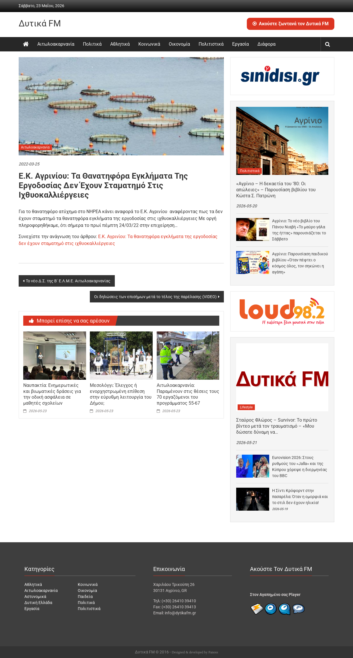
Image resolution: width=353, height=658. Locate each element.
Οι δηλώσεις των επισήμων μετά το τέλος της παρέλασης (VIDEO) (155, 296)
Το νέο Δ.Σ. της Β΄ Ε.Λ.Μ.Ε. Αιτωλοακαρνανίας (68, 281)
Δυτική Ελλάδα (38, 602)
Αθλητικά (120, 44)
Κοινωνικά (149, 44)
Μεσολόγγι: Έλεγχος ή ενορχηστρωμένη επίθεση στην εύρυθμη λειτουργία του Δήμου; (121, 394)
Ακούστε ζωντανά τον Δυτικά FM (291, 23)
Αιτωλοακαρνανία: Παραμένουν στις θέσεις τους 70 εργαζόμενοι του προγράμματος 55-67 (188, 394)
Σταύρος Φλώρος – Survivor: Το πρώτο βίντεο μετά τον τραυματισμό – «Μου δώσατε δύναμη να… (276, 426)
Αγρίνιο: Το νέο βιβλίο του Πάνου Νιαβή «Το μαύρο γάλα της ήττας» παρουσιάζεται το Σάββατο (299, 230)
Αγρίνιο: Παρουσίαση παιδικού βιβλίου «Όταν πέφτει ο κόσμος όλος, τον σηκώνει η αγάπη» (300, 263)
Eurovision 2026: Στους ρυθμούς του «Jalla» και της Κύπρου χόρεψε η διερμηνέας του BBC (299, 466)
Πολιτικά (92, 44)
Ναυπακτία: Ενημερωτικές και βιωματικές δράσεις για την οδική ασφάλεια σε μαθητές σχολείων (52, 394)
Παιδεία (85, 596)
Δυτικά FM (40, 23)
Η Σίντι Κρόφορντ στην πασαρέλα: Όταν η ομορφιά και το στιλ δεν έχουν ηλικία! (300, 496)
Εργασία (240, 44)
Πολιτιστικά (211, 44)
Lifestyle (246, 407)
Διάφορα (266, 44)
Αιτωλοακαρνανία (55, 44)
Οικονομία (179, 44)
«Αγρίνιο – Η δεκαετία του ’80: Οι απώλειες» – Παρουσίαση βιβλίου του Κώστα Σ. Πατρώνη (276, 189)
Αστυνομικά (35, 596)
